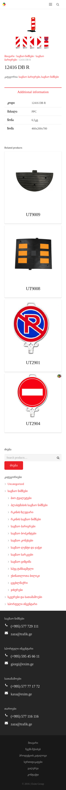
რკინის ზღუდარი (22, 512)
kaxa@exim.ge (21, 694)
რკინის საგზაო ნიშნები (26, 519)
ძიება (14, 465)
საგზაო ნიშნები (25, 56)
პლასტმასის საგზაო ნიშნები (29, 505)
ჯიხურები (17, 589)
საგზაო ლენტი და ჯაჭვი (26, 547)
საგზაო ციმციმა (21, 561)
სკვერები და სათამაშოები (25, 597)
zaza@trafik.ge (21, 634)
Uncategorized (16, 483)
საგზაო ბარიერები (29, 77)
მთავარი (9, 56)
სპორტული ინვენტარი (22, 604)
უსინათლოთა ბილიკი (25, 575)
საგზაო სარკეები (22, 554)
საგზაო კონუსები (22, 540)
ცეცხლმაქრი (19, 582)
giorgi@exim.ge (22, 664)
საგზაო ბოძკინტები (23, 533)
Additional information (33, 92)
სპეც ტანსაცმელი (22, 568)
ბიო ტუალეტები (21, 498)
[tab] (33, 91)
